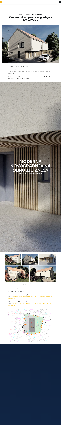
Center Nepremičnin (37, 14)
